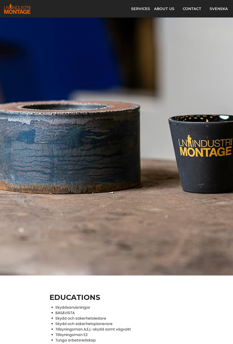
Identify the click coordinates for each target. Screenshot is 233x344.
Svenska (219, 9)
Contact (192, 9)
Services (140, 9)
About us (164, 9)
